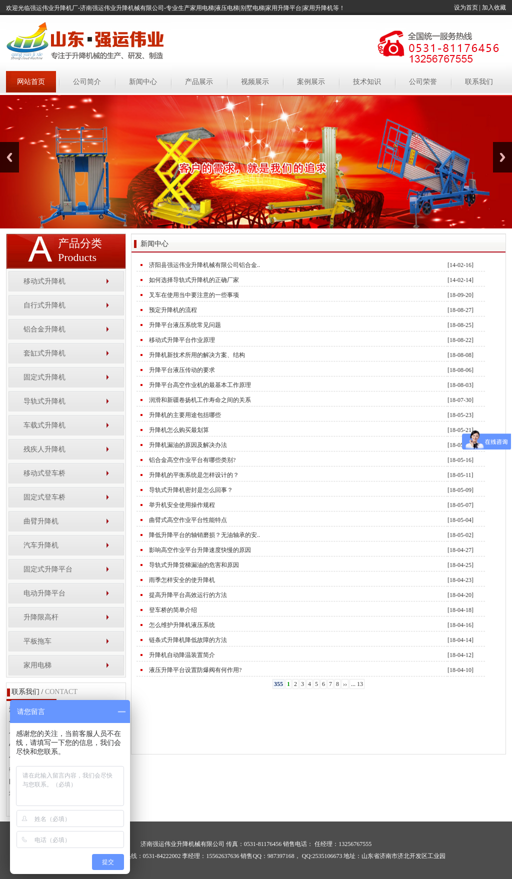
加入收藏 (494, 7)
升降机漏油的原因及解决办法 (188, 445)
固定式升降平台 (48, 569)
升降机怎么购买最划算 (179, 430)
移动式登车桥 (45, 473)
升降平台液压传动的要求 (182, 370)
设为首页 (466, 7)
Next (502, 157)
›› (345, 684)
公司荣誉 (423, 82)
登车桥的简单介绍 (173, 610)
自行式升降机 (45, 305)
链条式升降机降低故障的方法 (188, 640)
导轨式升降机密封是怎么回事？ (191, 490)
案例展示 (311, 82)
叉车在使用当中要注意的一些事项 (194, 295)
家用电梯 (38, 665)
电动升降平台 (45, 593)
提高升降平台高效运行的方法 (188, 595)
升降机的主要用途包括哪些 (185, 415)
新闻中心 (143, 82)
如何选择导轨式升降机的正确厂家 (194, 280)
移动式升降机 (45, 281)
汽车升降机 (41, 545)
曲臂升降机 (41, 521)
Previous (9, 157)
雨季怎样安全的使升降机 (182, 580)
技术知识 (367, 82)
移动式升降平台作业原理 (182, 340)
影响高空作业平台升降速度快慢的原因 (200, 550)
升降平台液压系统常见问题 (185, 325)
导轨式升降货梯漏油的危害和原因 (194, 565)
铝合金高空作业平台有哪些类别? (192, 460)
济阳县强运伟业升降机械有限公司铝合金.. (204, 265)
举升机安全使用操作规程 (182, 505)
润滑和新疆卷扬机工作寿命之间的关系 (200, 400)
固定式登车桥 (45, 497)
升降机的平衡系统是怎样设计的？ (194, 475)
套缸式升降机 (45, 353)
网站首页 (31, 82)
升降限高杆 (41, 617)
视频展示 (255, 82)
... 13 (357, 684)
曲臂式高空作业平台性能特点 (188, 520)
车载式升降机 (45, 425)
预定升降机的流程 (173, 310)
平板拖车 (38, 641)
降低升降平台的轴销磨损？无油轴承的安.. (204, 535)
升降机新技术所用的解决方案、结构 (197, 355)
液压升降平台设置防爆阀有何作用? (195, 670)
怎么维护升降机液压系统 (182, 625)
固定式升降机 (45, 377)
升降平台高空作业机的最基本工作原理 (200, 385)
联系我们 (479, 82)
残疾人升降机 (45, 449)
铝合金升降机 (45, 329)
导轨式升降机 (45, 401)
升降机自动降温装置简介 (182, 655)
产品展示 (199, 82)
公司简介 (87, 82)
